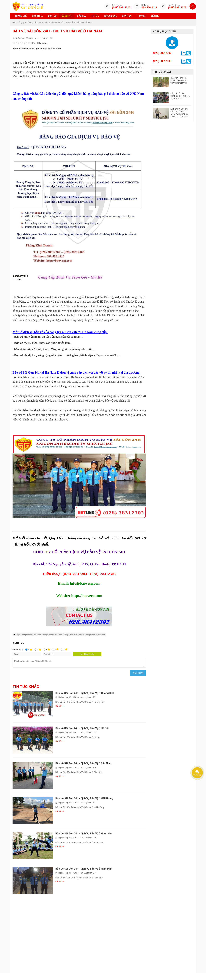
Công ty (66, 16)
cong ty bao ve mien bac (52, 635)
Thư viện (141, 16)
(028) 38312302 (121, 7)
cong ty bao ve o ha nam (95, 635)
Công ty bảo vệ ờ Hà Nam (74, 635)
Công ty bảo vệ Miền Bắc (38, 22)
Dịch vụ (52, 16)
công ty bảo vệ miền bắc (31, 635)
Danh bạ (126, 16)
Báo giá (81, 16)
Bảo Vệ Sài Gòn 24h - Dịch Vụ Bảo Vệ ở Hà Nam (71, 22)
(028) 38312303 (177, 7)
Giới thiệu (37, 16)
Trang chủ (21, 16)
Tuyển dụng (110, 16)
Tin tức (95, 16)
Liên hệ (155, 16)
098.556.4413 (149, 7)
